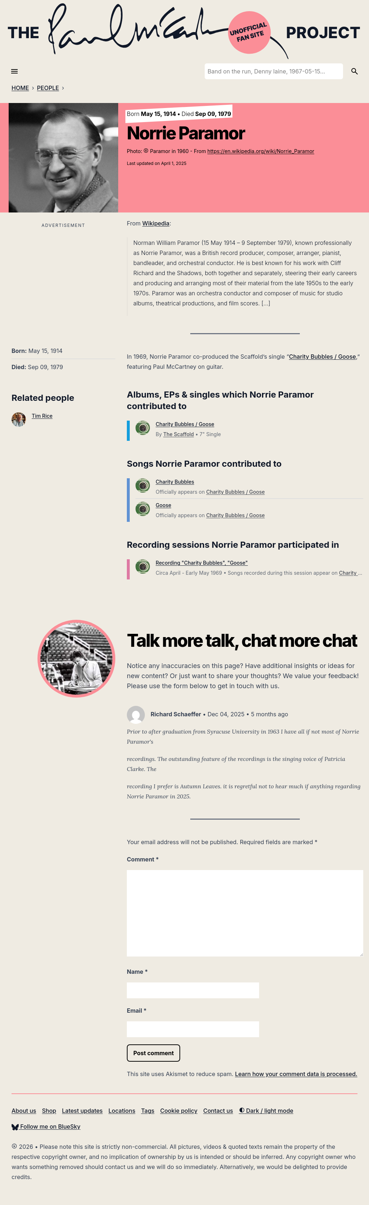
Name (137, 971)
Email (137, 1010)
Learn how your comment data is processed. (296, 1074)
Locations (121, 1110)
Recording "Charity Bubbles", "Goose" (202, 563)
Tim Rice (42, 416)
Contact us (218, 1110)
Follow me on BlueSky (46, 1126)
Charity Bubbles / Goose (322, 356)
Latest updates (82, 1110)
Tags (148, 1110)
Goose (163, 505)
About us (24, 1110)
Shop (49, 1110)
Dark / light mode (266, 1110)
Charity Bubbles (175, 482)
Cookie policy (178, 1110)
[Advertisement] (63, 281)
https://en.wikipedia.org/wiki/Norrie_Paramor (260, 151)
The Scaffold (178, 434)
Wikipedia (155, 223)
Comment (143, 859)
